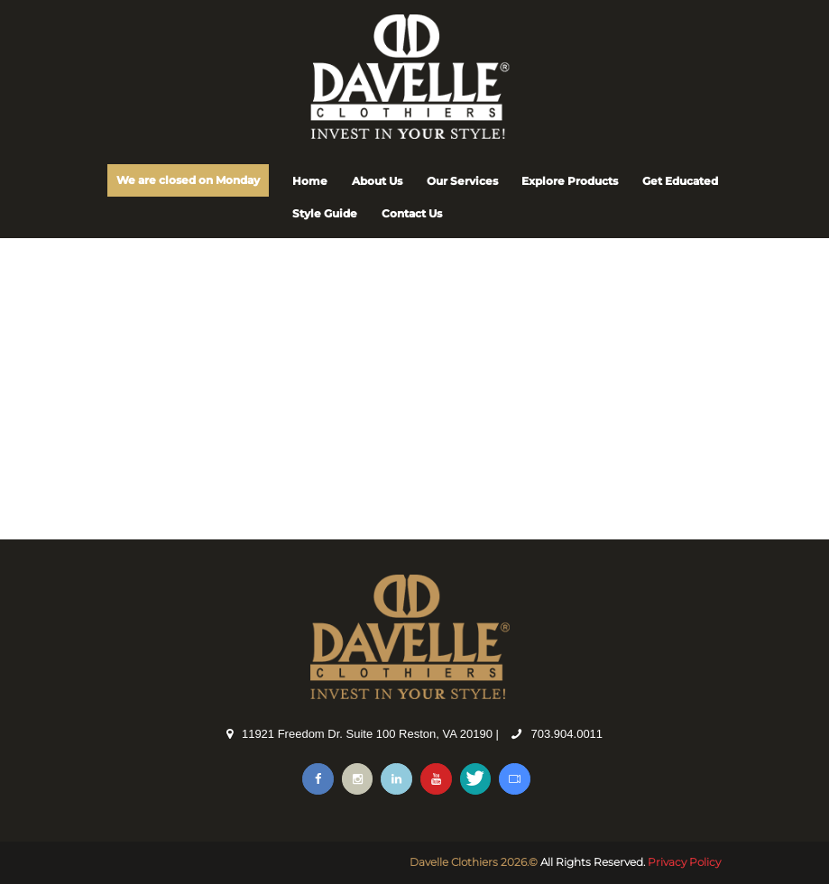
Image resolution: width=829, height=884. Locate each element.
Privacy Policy (684, 862)
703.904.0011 (567, 734)
